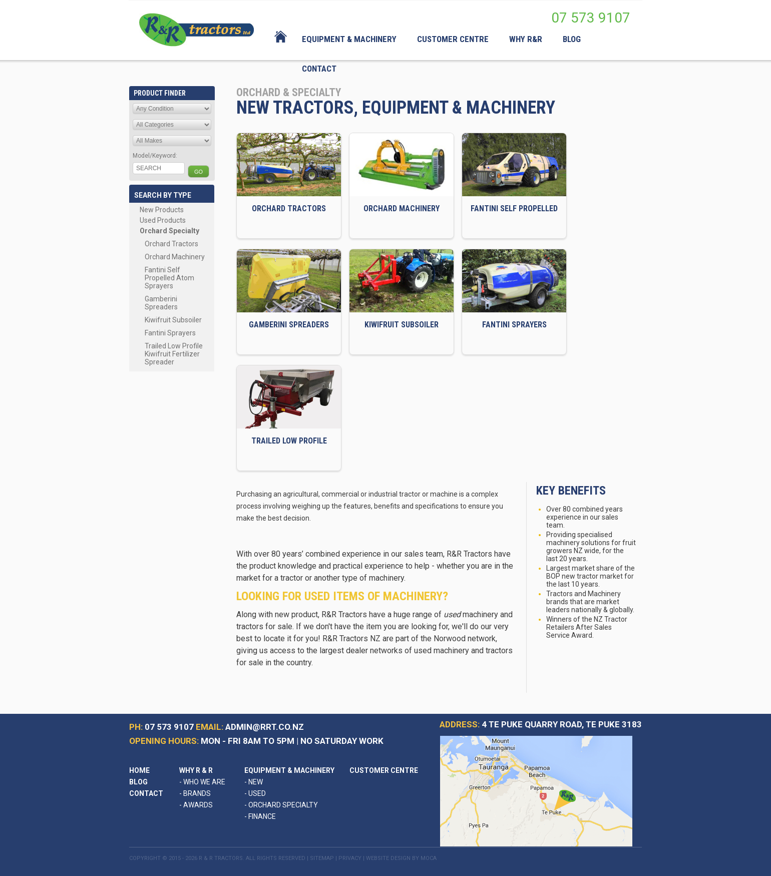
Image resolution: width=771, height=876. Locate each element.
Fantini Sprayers (170, 333)
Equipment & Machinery (289, 770)
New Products (162, 210)
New (253, 782)
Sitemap (322, 858)
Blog (138, 782)
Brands (195, 793)
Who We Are (202, 782)
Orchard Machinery (175, 257)
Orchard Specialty (169, 231)
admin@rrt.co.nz (264, 727)
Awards (196, 805)
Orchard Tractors (171, 244)
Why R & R (196, 770)
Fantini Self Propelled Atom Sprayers (169, 278)
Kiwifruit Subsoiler (173, 320)
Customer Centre (383, 770)
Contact (146, 793)
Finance (260, 816)
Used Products (163, 220)
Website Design (388, 858)
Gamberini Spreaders (161, 303)
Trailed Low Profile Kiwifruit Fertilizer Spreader (174, 354)
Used (255, 793)
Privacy (349, 858)
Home (139, 770)
